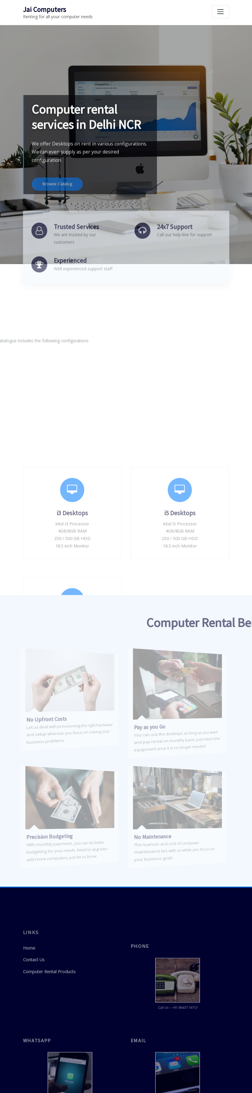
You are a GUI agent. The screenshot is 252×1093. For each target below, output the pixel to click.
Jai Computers (44, 9)
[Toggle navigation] (220, 11)
